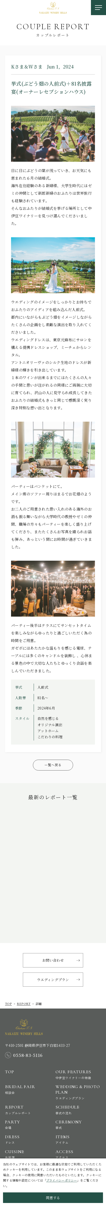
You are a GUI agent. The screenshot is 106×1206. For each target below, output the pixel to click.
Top (8, 1004)
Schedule (78, 1109)
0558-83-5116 (28, 1055)
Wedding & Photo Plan (78, 1092)
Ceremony (78, 1124)
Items (78, 1139)
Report (27, 1109)
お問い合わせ (53, 960)
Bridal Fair (27, 1089)
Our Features (78, 1074)
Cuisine (27, 1154)
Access (78, 1154)
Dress (27, 1139)
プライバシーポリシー (61, 1180)
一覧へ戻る (53, 764)
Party (27, 1124)
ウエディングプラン (53, 979)
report (24, 1004)
